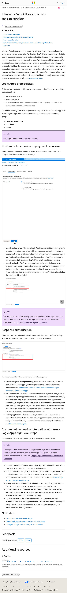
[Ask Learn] (59, 7)
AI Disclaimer (6, 587)
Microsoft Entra (14, 8)
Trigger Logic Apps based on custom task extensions (25, 521)
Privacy (46, 587)
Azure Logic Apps (35, 78)
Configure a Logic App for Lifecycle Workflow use (24, 524)
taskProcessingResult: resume (35, 322)
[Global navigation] (2, 3)
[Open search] (58, 3)
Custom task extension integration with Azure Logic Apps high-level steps (27, 43)
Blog (28, 587)
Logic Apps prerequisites (11, 34)
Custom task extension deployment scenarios (18, 37)
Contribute (37, 587)
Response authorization (11, 40)
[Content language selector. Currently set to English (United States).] (11, 582)
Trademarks (37, 590)
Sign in (63, 3)
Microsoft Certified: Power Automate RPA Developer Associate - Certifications (28, 562)
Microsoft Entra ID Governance (33, 8)
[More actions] (63, 7)
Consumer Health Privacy (10, 590)
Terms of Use (27, 590)
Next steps (6, 46)
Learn (4, 8)
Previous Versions (18, 587)
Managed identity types (18, 424)
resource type (19, 518)
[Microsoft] (33, 3)
